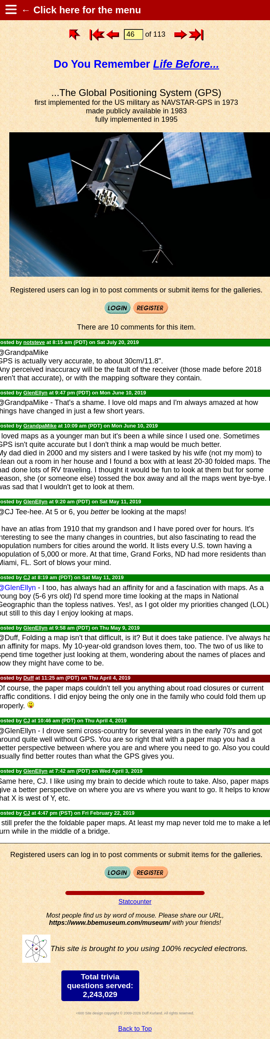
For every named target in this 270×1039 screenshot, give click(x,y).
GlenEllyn (35, 393)
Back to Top (135, 1028)
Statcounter (135, 901)
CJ (26, 577)
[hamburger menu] (10, 10)
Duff (28, 678)
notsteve (34, 342)
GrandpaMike (40, 426)
